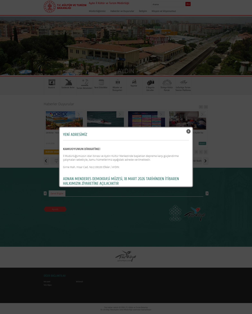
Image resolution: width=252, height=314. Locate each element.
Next (246, 50)
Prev (6, 50)
